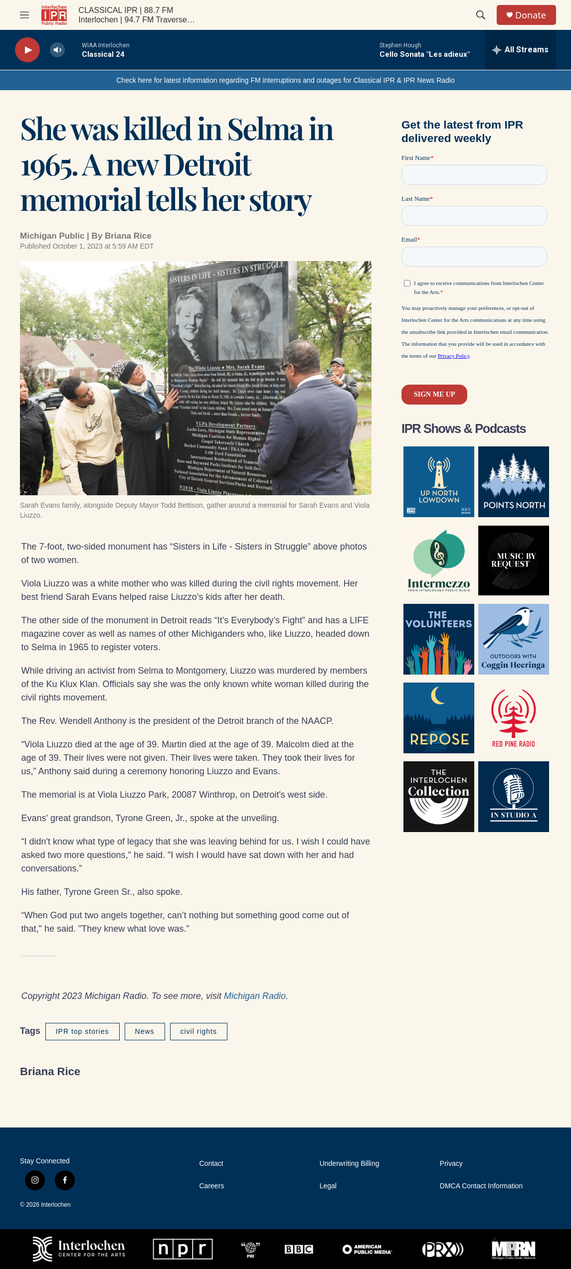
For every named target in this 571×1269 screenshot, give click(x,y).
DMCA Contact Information (481, 1186)
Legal (328, 1186)
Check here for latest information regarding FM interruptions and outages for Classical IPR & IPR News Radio (285, 80)
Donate (530, 15)
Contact (211, 1163)
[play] (27, 50)
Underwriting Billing (350, 1163)
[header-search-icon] (480, 14)
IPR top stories (82, 1031)
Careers (211, 1186)
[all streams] (520, 50)
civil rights (199, 1031)
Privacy (451, 1163)
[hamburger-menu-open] (24, 15)
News (145, 1031)
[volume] (57, 50)
